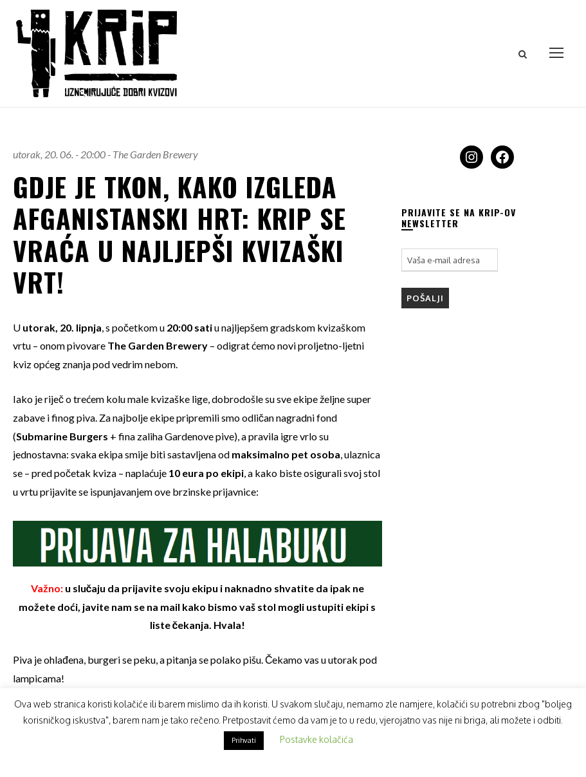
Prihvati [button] (244, 740)
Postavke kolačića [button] (316, 739)
